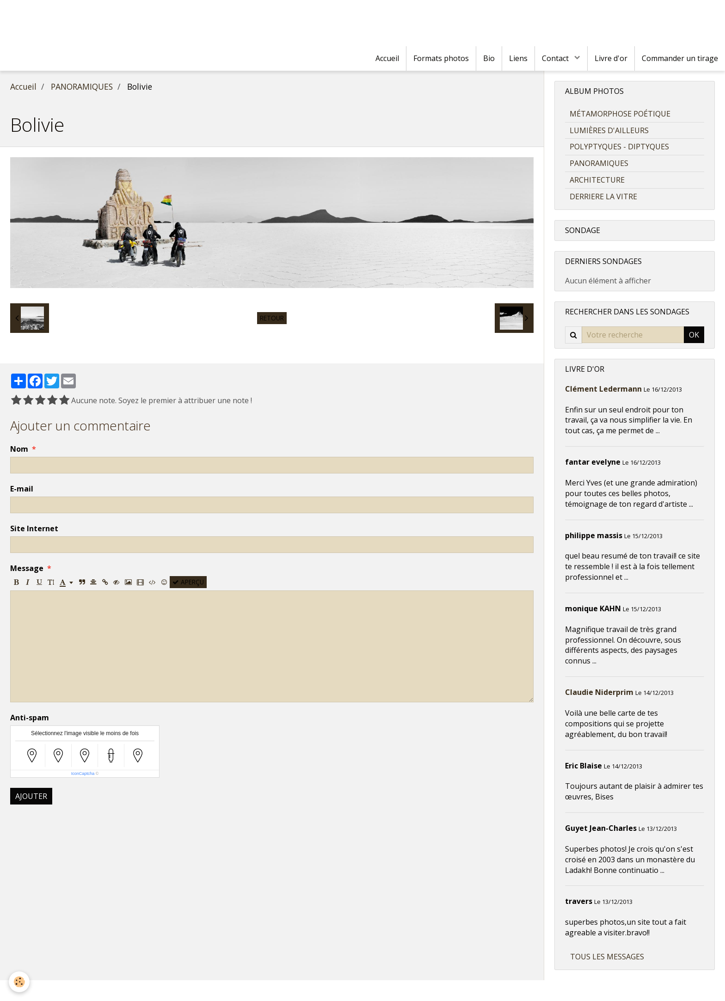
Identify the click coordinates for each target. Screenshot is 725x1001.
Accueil (387, 58)
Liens (518, 58)
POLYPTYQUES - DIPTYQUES (619, 146)
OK (694, 335)
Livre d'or (611, 58)
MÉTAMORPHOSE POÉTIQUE (620, 114)
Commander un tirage (680, 58)
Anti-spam (29, 717)
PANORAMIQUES (82, 86)
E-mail (21, 489)
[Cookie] (19, 981)
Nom (19, 449)
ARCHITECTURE (597, 180)
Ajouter (31, 796)
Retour (272, 317)
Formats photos (441, 58)
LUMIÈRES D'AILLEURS (609, 130)
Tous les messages (607, 957)
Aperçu (188, 581)
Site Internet (34, 528)
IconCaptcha (83, 773)
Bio (489, 58)
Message (26, 568)
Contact (556, 58)
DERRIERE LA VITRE (603, 196)
